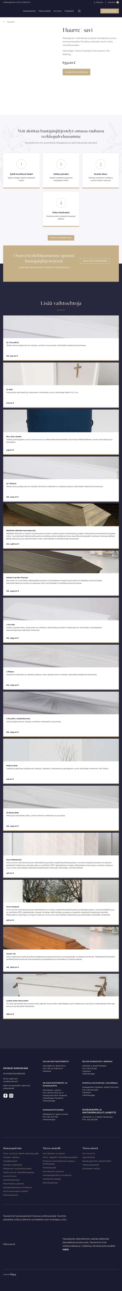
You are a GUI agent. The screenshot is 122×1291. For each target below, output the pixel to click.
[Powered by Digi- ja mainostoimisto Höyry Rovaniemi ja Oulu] (9, 1286)
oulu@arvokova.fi (10, 1093)
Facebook (47, 1083)
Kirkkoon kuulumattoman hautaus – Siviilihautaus (59, 1174)
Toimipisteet (69, 11)
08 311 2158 (21, 2)
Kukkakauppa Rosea (53, 1122)
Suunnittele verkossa (77, 72)
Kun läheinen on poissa (54, 1165)
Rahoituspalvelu (10, 1207)
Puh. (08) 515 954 (89, 1080)
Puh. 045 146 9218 (90, 1131)
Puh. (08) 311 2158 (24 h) (53, 1080)
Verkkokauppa (88, 1085)
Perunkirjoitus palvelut (13, 1195)
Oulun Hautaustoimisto (56, 1073)
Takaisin (11, 22)
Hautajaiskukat (10, 1173)
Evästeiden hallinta (91, 1180)
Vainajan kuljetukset (12, 1176)
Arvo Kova (57, 11)
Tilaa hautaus (109, 11)
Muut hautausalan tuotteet (15, 1203)
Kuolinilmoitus (10, 1188)
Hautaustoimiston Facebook (55, 1107)
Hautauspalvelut (29, 11)
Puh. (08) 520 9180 (90, 1101)
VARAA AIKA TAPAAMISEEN (95, 261)
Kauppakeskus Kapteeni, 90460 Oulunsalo (100, 1099)
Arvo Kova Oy (88, 1165)
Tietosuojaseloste (90, 1176)
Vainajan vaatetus (11, 1169)
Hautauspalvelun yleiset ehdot (96, 1173)
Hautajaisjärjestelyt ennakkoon (17, 1199)
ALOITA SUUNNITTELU (61, 238)
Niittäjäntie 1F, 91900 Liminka (55, 1126)
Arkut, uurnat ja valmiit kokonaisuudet (21, 1165)
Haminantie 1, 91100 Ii (52, 1102)
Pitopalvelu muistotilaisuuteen (17, 1180)
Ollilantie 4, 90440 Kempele (94, 1077)
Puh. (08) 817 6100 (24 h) (53, 1104)
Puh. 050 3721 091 (50, 1128)
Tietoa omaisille (44, 11)
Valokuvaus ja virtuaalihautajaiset (18, 1184)
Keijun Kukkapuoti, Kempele (97, 1073)
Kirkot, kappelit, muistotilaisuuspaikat (60, 1169)
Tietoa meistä (90, 1160)
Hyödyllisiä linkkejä (52, 1191)
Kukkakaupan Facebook (53, 1110)
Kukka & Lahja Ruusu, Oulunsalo (100, 1095)
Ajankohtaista (88, 1169)
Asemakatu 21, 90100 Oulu (54, 1077)
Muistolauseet (49, 1179)
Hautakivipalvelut (11, 1192)
